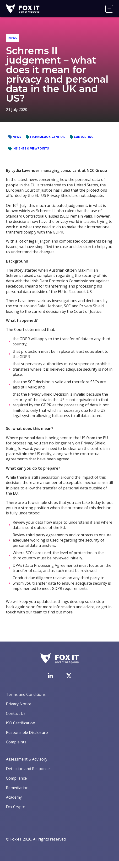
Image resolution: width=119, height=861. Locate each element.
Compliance (16, 778)
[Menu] (109, 9)
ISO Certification (20, 723)
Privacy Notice (18, 704)
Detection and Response (28, 768)
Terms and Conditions (26, 694)
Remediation (17, 787)
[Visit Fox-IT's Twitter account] (68, 675)
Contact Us (16, 713)
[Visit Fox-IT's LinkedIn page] (50, 675)
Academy (14, 797)
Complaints (16, 742)
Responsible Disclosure (27, 732)
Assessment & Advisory (26, 759)
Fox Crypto (15, 806)
